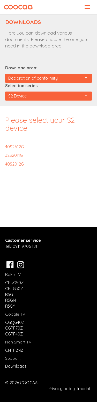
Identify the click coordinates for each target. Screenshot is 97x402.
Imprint (84, 388)
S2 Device (47, 96)
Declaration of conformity (47, 78)
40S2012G (14, 164)
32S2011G (14, 155)
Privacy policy (61, 388)
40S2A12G (14, 146)
